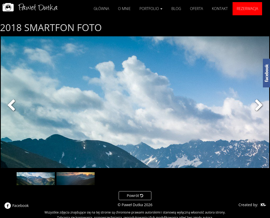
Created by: (248, 204)
